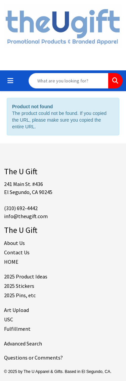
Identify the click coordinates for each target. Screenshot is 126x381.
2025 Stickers (19, 285)
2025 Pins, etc (20, 295)
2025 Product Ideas (25, 276)
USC (8, 319)
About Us (14, 243)
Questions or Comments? (33, 357)
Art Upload (16, 310)
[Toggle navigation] (10, 80)
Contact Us (17, 252)
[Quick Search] (69, 80)
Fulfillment (17, 328)
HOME (11, 261)
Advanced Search (23, 343)
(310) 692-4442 (21, 208)
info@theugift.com (26, 216)
